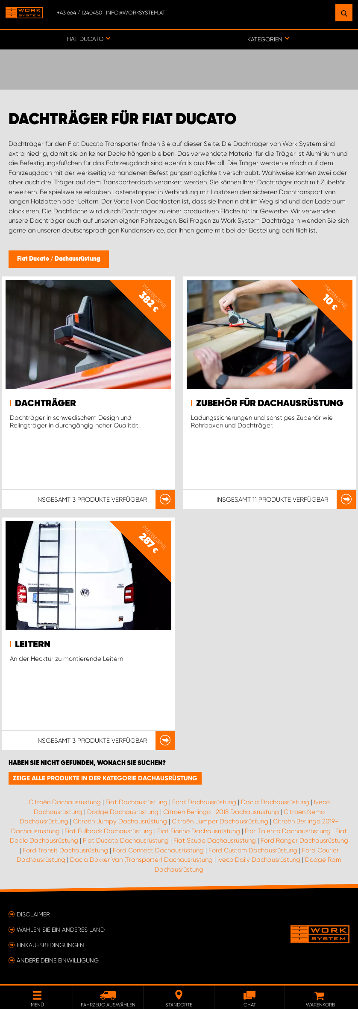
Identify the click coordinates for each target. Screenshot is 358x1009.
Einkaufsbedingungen (50, 945)
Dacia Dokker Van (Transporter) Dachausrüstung (141, 860)
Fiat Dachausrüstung (136, 802)
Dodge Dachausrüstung (122, 812)
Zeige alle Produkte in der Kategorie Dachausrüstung (105, 778)
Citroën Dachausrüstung (65, 802)
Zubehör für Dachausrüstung (269, 403)
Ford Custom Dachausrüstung (252, 850)
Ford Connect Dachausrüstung (158, 850)
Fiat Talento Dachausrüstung (288, 831)
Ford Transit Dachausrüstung (65, 850)
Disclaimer (33, 914)
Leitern (32, 644)
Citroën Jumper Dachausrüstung (220, 821)
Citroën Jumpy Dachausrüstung (120, 821)
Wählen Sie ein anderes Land (61, 929)
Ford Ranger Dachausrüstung (304, 840)
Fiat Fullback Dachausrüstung (109, 831)
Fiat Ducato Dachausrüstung (126, 840)
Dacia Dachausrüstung (275, 802)
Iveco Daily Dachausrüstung (258, 860)
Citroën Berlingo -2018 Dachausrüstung (221, 812)
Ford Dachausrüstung (204, 802)
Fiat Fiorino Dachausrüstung (198, 831)
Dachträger (45, 403)
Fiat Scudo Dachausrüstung (214, 840)
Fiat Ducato (33, 259)
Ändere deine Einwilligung (58, 960)
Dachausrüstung (77, 259)
